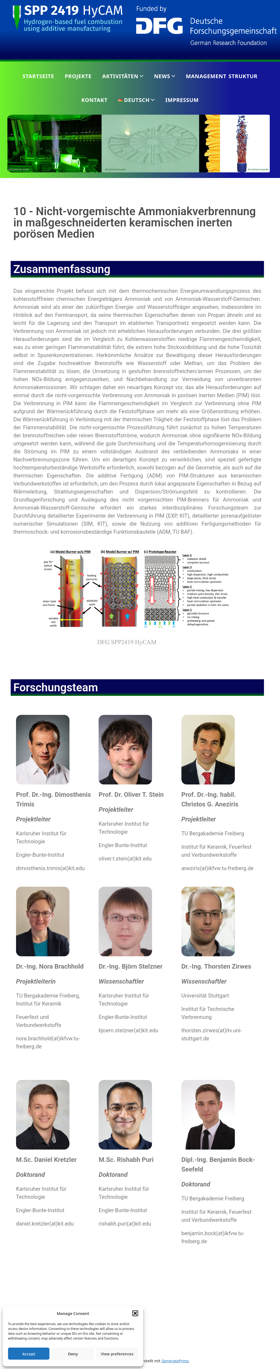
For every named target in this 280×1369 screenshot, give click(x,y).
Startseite (38, 76)
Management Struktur (221, 76)
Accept (28, 1353)
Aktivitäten (120, 76)
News (162, 76)
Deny (73, 1353)
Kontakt (94, 100)
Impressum (182, 100)
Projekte (78, 76)
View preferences (117, 1353)
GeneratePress (175, 1360)
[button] (135, 1313)
